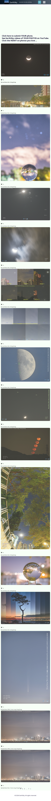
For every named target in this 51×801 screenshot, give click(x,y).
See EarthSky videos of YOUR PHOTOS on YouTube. (25, 38)
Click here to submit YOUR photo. (17, 35)
